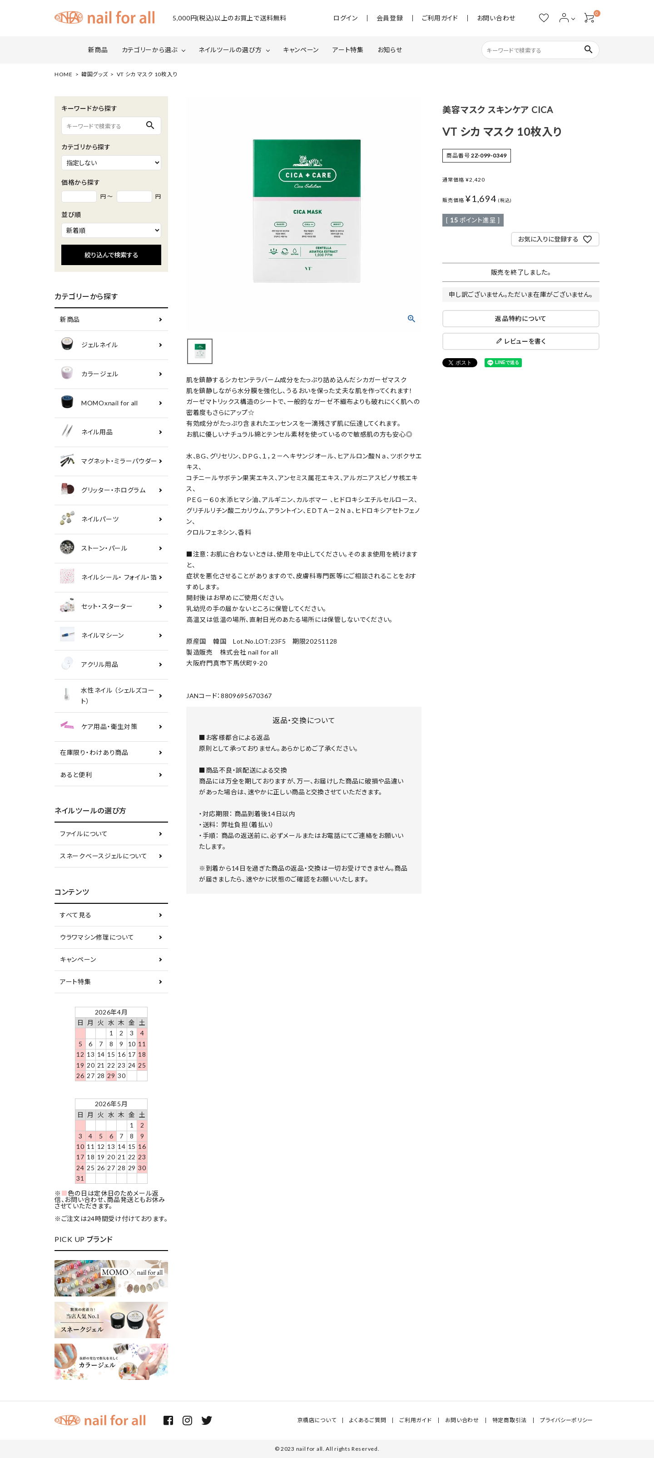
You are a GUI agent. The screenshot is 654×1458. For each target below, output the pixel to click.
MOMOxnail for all (99, 403)
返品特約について (521, 318)
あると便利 (76, 774)
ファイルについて (84, 833)
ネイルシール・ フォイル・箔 (108, 577)
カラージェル (89, 374)
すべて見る (76, 915)
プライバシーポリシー (566, 1420)
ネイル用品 (86, 432)
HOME (63, 74)
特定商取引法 (509, 1420)
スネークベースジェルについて (104, 856)
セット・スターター (96, 607)
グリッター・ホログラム (103, 490)
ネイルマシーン (92, 636)
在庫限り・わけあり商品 (94, 752)
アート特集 (348, 50)
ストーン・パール (94, 548)
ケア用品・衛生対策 (98, 727)
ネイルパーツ (89, 519)
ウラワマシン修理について (97, 937)
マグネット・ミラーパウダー (109, 461)
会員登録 (390, 18)
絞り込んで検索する (111, 255)
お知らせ (389, 50)
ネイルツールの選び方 (230, 50)
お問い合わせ (496, 18)
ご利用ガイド (440, 18)
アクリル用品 (89, 665)
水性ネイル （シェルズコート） (107, 695)
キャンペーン (301, 50)
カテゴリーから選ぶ (150, 50)
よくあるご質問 (367, 1420)
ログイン (345, 18)
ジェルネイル (89, 345)
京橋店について (317, 1420)
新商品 (98, 50)
